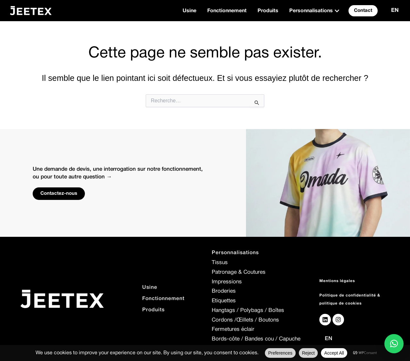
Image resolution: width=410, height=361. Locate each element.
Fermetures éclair (233, 329)
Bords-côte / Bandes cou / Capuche (256, 339)
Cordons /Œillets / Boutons (245, 320)
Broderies (224, 291)
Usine (149, 287)
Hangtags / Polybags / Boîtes (248, 310)
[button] (394, 343)
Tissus (220, 262)
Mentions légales (337, 281)
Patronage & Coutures (239, 272)
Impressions (227, 281)
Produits (153, 310)
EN (395, 10)
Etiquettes (224, 300)
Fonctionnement (163, 299)
